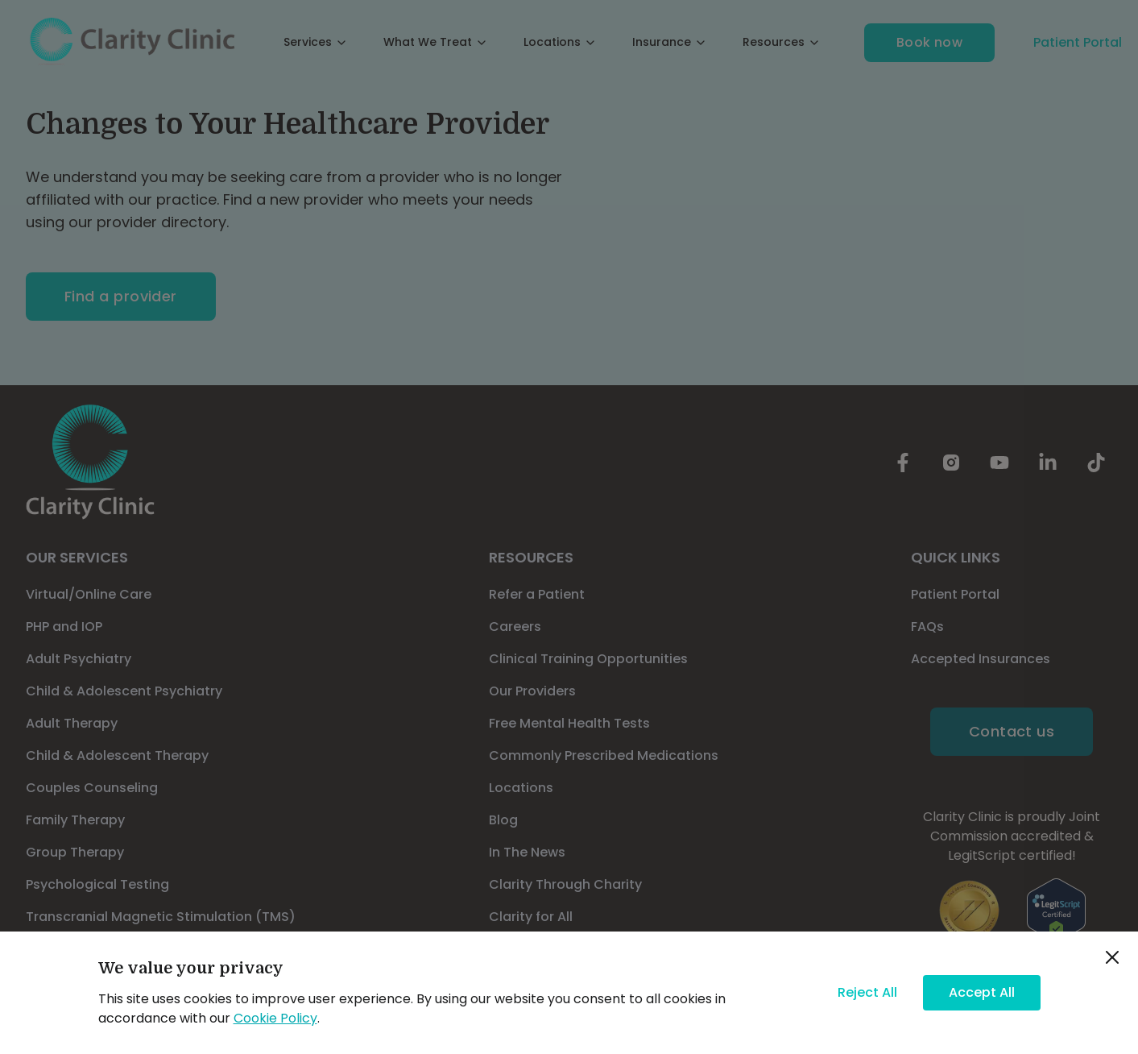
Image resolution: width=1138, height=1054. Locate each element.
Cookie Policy (275, 1018)
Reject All (867, 992)
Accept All (982, 992)
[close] (1112, 957)
